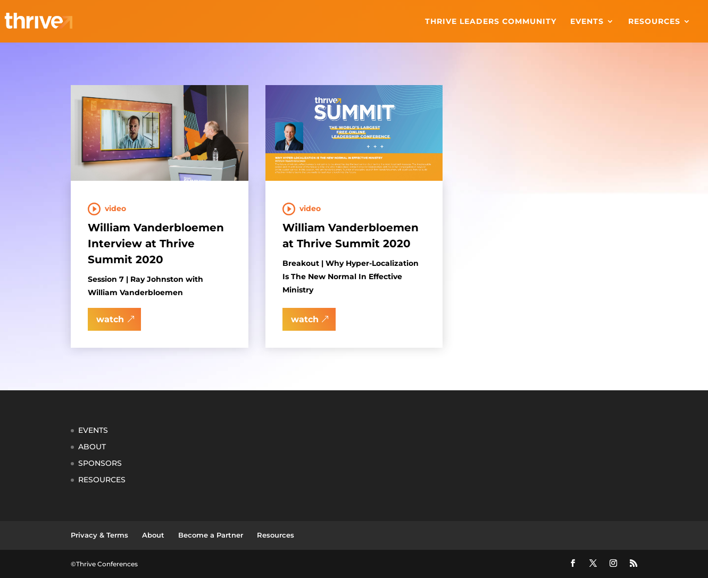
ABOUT (92, 446)
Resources (654, 22)
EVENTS (93, 430)
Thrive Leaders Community (490, 22)
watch (110, 319)
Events (587, 22)
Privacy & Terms (99, 535)
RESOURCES (102, 479)
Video (115, 208)
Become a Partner (210, 535)
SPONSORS (100, 463)
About (153, 535)
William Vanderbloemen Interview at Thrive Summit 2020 (156, 243)
